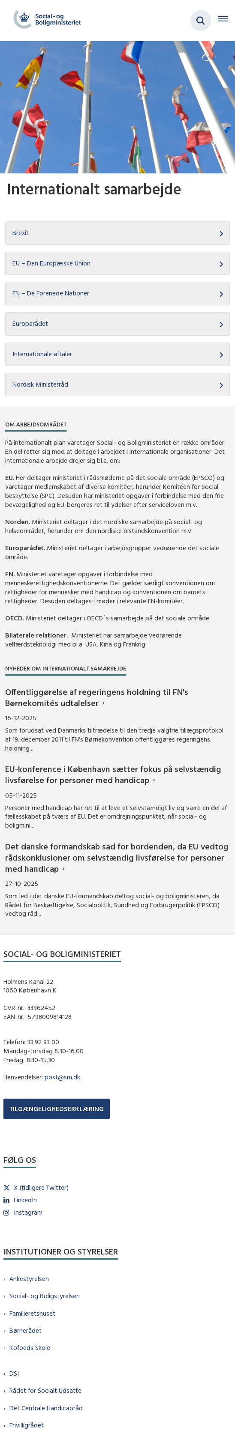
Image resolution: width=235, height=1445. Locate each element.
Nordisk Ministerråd (40, 384)
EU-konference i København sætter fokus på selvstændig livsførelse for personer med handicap (113, 774)
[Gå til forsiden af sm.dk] (44, 20)
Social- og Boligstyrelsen (44, 1296)
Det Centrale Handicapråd (46, 1408)
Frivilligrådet (26, 1425)
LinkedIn (25, 1200)
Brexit (20, 233)
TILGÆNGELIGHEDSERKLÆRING (56, 1109)
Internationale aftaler (42, 354)
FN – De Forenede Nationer (50, 293)
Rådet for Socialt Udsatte (45, 1390)
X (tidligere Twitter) (41, 1187)
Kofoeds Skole (29, 1348)
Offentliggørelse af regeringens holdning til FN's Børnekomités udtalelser (96, 697)
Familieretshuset (32, 1313)
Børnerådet (25, 1330)
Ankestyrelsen (29, 1279)
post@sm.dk (62, 1077)
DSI (14, 1373)
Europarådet (30, 323)
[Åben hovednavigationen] (226, 20)
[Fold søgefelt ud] (200, 20)
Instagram (28, 1212)
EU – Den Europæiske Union (51, 263)
